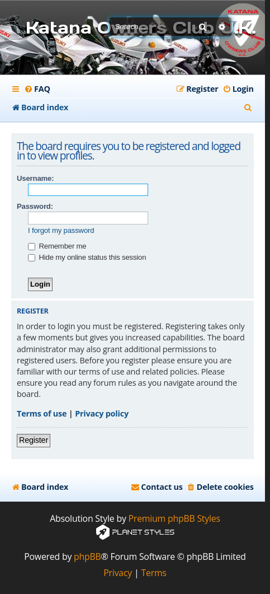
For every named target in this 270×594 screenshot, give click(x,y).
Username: (35, 178)
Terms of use (42, 413)
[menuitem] (37, 89)
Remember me (57, 246)
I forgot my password (61, 230)
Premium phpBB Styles (174, 519)
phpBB (87, 557)
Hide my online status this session (87, 257)
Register (33, 440)
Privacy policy (102, 413)
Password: (35, 206)
